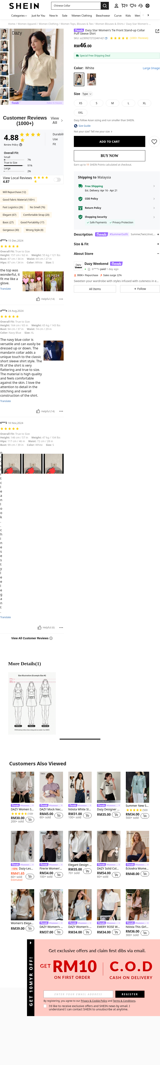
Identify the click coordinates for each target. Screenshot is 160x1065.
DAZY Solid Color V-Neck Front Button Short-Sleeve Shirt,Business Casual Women (108, 868)
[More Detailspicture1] (32, 703)
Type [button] (87, 94)
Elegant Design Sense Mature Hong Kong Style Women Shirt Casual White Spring (80, 865)
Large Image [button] (151, 68)
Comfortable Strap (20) (36, 215)
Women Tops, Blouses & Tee (77, 24)
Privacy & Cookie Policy (131, 1001)
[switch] (57, 180)
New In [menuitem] (53, 15)
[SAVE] (154, 141)
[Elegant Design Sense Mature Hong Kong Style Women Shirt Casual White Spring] (80, 846)
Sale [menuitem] (64, 15)
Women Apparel (27, 24)
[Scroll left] (143, 15)
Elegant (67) (9, 215)
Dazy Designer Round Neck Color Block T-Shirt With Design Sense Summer (108, 809)
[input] (115, 994)
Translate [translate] (5, 288)
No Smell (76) (37, 207)
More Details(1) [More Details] (24, 663)
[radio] (79, 79)
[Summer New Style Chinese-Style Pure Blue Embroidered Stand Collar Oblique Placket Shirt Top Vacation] (137, 787)
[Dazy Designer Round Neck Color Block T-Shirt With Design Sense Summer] (108, 787)
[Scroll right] (148, 15)
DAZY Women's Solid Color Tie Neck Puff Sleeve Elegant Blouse (51, 927)
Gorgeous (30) (11, 230)
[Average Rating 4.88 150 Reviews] (129, 38)
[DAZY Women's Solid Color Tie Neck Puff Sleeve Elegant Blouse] (51, 904)
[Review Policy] (13, 144)
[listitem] (22, 798)
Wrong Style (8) (34, 230)
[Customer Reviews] (32, 120)
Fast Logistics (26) (13, 207)
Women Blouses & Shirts (109, 24)
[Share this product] (157, 31)
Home (11, 24)
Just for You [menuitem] (38, 15)
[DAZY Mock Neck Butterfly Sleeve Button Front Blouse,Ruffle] (51, 787)
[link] (124, 5)
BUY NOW (109, 156)
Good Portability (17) (32, 222)
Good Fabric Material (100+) (18, 199)
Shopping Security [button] (96, 217)
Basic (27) (8, 222)
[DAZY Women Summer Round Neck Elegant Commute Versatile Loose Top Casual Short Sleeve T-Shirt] (22, 787)
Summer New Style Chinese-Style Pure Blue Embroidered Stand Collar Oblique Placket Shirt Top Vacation (137, 806)
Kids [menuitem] (128, 15)
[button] (76, 6)
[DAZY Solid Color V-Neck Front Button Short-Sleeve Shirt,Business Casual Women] (108, 846)
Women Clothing (48, 24)
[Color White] (84, 68)
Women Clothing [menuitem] (81, 15)
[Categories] (19, 15)
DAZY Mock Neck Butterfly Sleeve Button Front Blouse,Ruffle (51, 809)
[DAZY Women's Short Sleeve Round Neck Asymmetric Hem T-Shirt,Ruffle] (80, 904)
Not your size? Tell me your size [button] (93, 131)
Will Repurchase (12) (14, 192)
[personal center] (116, 5)
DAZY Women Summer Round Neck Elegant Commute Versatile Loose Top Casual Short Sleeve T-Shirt (22, 809)
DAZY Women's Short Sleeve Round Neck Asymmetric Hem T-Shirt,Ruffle (80, 927)
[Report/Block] (61, 299)
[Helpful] (38, 299)
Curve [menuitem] (118, 15)
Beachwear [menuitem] (103, 15)
